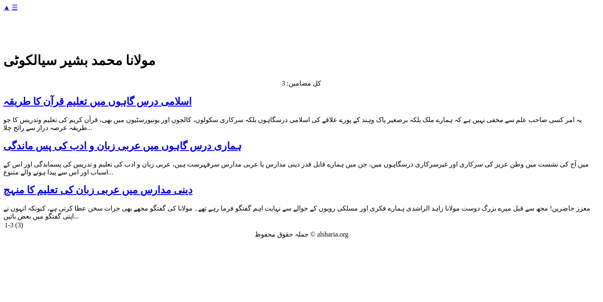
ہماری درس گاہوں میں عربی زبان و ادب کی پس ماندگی (122, 146)
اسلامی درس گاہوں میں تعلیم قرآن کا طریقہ (97, 101)
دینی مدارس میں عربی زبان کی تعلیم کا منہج (98, 190)
